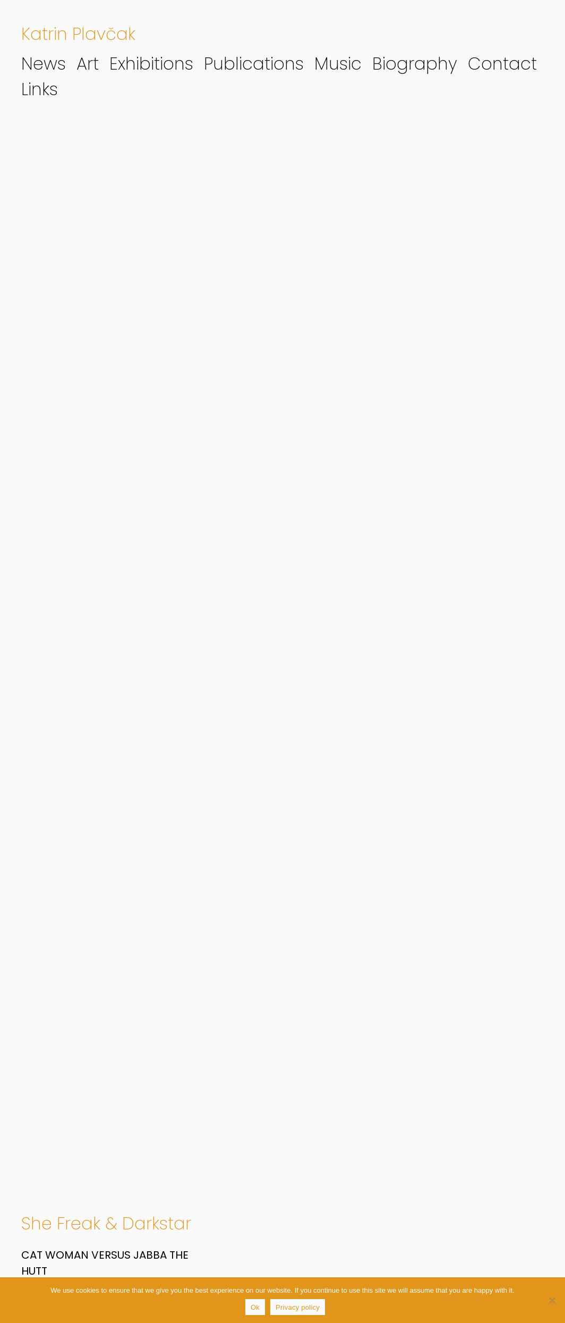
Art (87, 63)
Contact (502, 63)
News (43, 63)
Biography (414, 63)
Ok (255, 1307)
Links (39, 89)
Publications (254, 63)
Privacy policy (298, 1307)
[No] (551, 1300)
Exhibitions (151, 63)
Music (338, 63)
